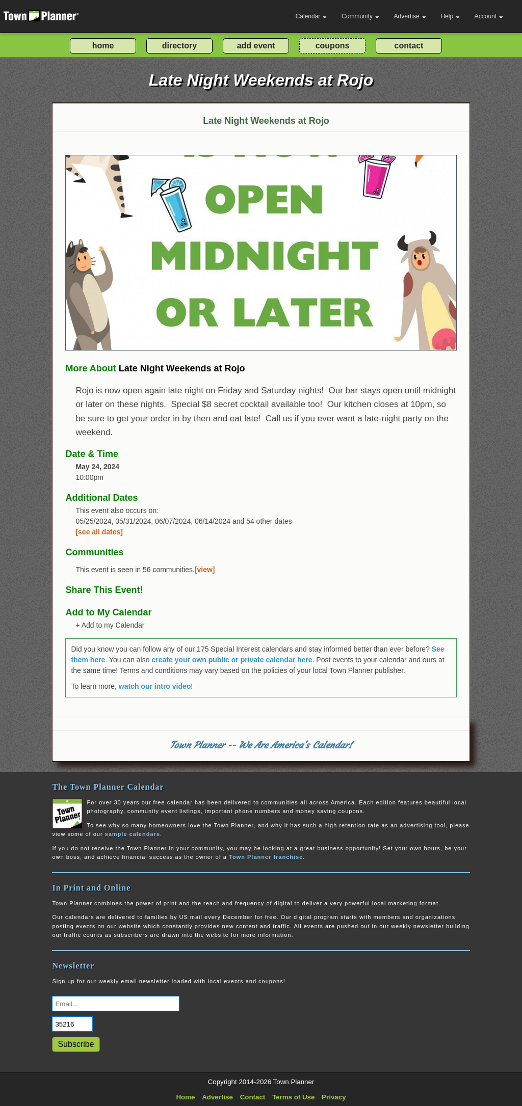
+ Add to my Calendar (109, 625)
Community (360, 16)
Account (489, 16)
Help (450, 16)
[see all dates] (99, 532)
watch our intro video (155, 686)
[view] (205, 569)
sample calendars (132, 834)
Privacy (334, 1097)
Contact (253, 1097)
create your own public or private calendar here (231, 660)
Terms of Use (293, 1097)
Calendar (311, 16)
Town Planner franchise (266, 857)
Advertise (410, 16)
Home (185, 1097)
